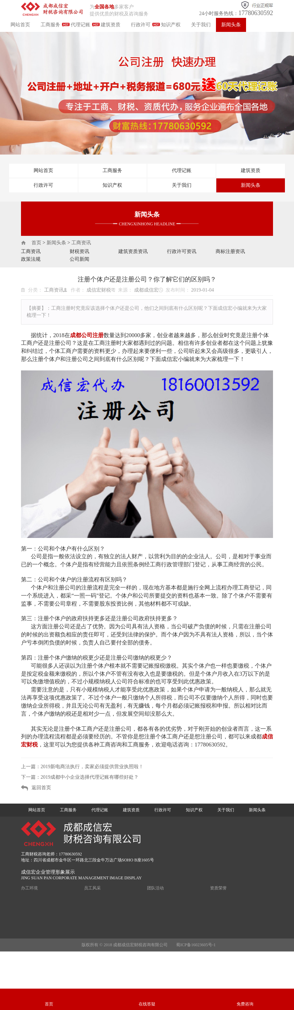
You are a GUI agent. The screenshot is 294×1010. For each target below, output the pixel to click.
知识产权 (171, 24)
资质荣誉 (218, 888)
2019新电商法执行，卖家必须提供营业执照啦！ (92, 766)
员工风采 (92, 888)
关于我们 (201, 24)
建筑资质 (110, 24)
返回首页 (41, 787)
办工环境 (29, 888)
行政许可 (140, 24)
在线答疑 (147, 1004)
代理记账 (80, 24)
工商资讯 (81, 242)
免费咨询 (245, 1004)
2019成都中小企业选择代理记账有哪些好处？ (90, 777)
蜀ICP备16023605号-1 (196, 944)
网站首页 (20, 24)
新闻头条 (231, 24)
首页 (36, 242)
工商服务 (50, 24)
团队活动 (155, 888)
